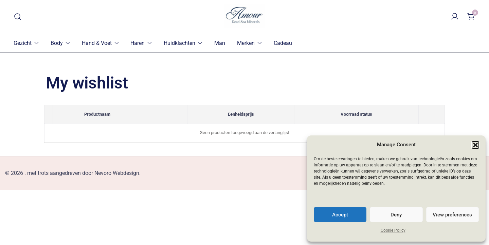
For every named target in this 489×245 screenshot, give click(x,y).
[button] (475, 145)
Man (219, 43)
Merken (246, 43)
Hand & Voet (97, 43)
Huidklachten (179, 43)
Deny (396, 215)
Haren (137, 43)
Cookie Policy (393, 230)
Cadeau (283, 43)
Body (57, 43)
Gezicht (23, 43)
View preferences (452, 215)
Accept (340, 215)
